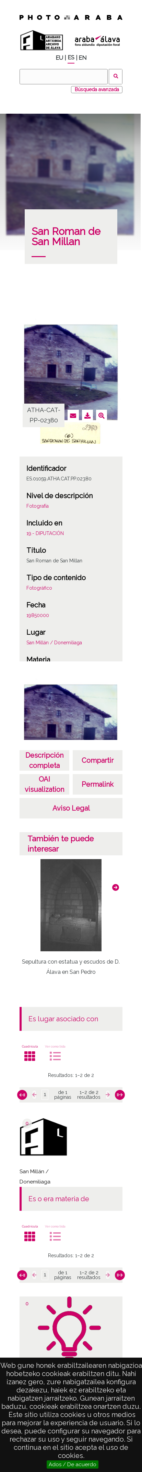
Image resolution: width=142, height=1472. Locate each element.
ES (71, 57)
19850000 (37, 615)
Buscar (116, 76)
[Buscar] (63, 76)
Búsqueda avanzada (97, 89)
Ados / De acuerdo (72, 1464)
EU (59, 58)
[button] (115, 887)
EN (82, 58)
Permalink (98, 784)
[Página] (45, 1095)
